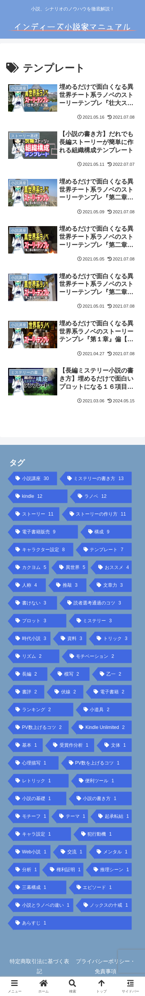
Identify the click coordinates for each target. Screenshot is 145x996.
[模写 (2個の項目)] (72, 674)
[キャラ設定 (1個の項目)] (42, 834)
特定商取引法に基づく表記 (39, 966)
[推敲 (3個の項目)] (70, 585)
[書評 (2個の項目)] (28, 692)
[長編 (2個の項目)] (30, 674)
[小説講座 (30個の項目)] (35, 478)
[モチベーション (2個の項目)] (99, 656)
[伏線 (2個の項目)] (68, 692)
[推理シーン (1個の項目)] (111, 870)
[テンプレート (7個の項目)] (106, 550)
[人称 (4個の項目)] (29, 585)
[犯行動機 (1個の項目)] (105, 834)
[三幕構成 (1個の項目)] (40, 887)
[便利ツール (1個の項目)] (104, 781)
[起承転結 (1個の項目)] (114, 816)
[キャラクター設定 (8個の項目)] (43, 550)
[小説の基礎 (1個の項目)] (40, 798)
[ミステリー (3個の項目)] (103, 621)
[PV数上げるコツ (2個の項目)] (41, 727)
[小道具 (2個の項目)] (106, 710)
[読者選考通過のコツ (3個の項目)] (98, 603)
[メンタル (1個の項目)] (113, 852)
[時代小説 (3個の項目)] (32, 638)
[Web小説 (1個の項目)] (32, 852)
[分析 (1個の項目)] (26, 870)
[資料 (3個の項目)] (72, 638)
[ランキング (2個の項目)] (43, 710)
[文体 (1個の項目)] (117, 745)
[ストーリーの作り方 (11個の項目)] (99, 514)
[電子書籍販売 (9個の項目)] (45, 532)
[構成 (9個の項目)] (109, 532)
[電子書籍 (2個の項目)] (111, 692)
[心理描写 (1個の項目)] (36, 763)
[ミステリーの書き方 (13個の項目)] (98, 478)
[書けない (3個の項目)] (35, 603)
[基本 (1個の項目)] (28, 745)
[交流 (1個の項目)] (72, 852)
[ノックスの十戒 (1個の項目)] (106, 905)
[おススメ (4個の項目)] (114, 567)
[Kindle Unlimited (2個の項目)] (104, 727)
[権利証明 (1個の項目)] (66, 870)
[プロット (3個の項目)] (40, 621)
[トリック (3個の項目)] (113, 638)
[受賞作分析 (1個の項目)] (72, 745)
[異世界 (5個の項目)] (72, 567)
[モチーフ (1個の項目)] (31, 816)
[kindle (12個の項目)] (40, 496)
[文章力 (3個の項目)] (113, 585)
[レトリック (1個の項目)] (41, 781)
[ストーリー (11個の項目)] (36, 514)
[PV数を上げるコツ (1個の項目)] (99, 763)
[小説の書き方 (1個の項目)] (103, 798)
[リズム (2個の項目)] (36, 656)
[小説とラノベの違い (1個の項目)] (43, 905)
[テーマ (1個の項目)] (72, 816)
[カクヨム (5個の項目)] (31, 567)
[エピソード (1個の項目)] (103, 887)
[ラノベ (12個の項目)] (103, 496)
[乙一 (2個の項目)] (114, 674)
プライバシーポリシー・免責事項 (105, 966)
